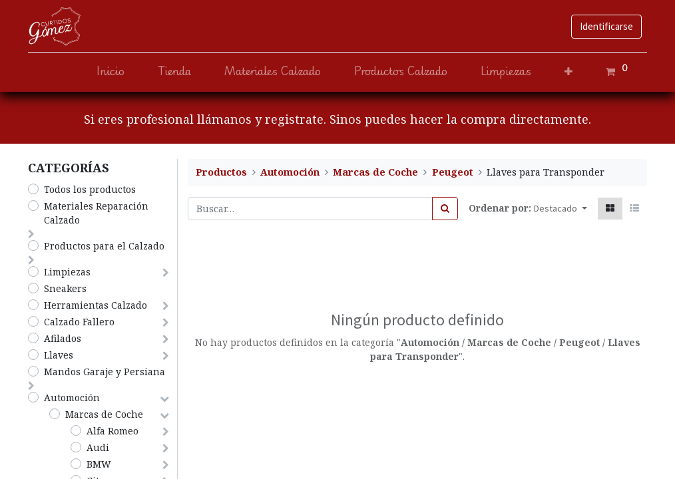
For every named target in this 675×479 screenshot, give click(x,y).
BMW (99, 464)
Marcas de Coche (104, 414)
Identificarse (606, 26)
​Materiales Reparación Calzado (96, 213)
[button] (568, 71)
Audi (98, 447)
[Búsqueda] (445, 208)
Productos (221, 172)
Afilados (62, 338)
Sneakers (65, 288)
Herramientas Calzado (95, 305)
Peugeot (452, 172)
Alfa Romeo (112, 430)
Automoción (72, 397)
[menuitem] (110, 71)
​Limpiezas (67, 271)
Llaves (58, 355)
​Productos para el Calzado (104, 246)
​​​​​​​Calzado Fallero (79, 321)
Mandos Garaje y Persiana (104, 371)
